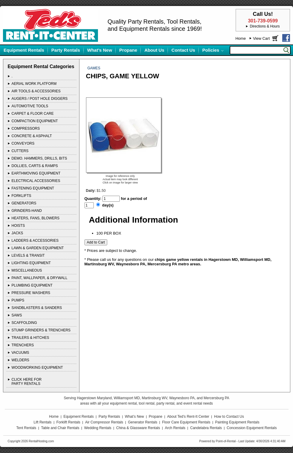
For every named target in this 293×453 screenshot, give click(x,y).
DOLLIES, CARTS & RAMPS (35, 166)
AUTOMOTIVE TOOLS (30, 106)
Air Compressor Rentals (104, 422)
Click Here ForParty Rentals (27, 381)
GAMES (94, 68)
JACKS (17, 233)
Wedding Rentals (97, 428)
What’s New (99, 50)
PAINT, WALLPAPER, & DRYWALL (40, 278)
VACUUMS (20, 353)
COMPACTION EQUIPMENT (35, 121)
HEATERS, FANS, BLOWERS (35, 218)
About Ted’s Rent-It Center (188, 416)
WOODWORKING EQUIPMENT (37, 367)
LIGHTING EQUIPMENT (31, 263)
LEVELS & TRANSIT (28, 255)
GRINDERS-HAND (27, 211)
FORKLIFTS (21, 196)
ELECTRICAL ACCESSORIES (36, 181)
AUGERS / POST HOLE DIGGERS (40, 99)
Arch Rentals (175, 428)
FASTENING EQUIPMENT (33, 188)
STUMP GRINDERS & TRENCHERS (41, 330)
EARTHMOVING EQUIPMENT (36, 173)
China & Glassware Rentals (138, 428)
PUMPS (18, 300)
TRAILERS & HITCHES (30, 338)
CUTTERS (20, 151)
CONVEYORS (23, 143)
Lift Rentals (43, 422)
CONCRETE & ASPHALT (32, 136)
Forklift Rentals (68, 422)
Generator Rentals (142, 422)
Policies (210, 50)
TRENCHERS (23, 345)
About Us (154, 50)
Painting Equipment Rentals (237, 422)
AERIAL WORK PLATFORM (34, 84)
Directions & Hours (265, 26)
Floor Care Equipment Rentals (186, 422)
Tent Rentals (26, 428)
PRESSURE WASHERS (31, 293)
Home (240, 38)
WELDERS (20, 360)
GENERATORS (24, 203)
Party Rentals (65, 50)
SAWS (17, 315)
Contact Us (183, 50)
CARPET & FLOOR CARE (33, 113)
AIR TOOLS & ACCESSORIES (36, 91)
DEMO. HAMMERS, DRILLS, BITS (39, 158)
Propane (128, 50)
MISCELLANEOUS (27, 270)
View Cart (261, 38)
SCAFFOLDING (24, 323)
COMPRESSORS (26, 128)
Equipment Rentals (24, 50)
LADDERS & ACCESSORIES (35, 240)
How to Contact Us (229, 416)
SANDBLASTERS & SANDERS (37, 308)
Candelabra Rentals (206, 428)
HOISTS (18, 226)
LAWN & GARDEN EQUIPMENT (38, 248)
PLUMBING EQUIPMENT (32, 285)
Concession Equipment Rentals (252, 428)
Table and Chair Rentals (60, 428)
